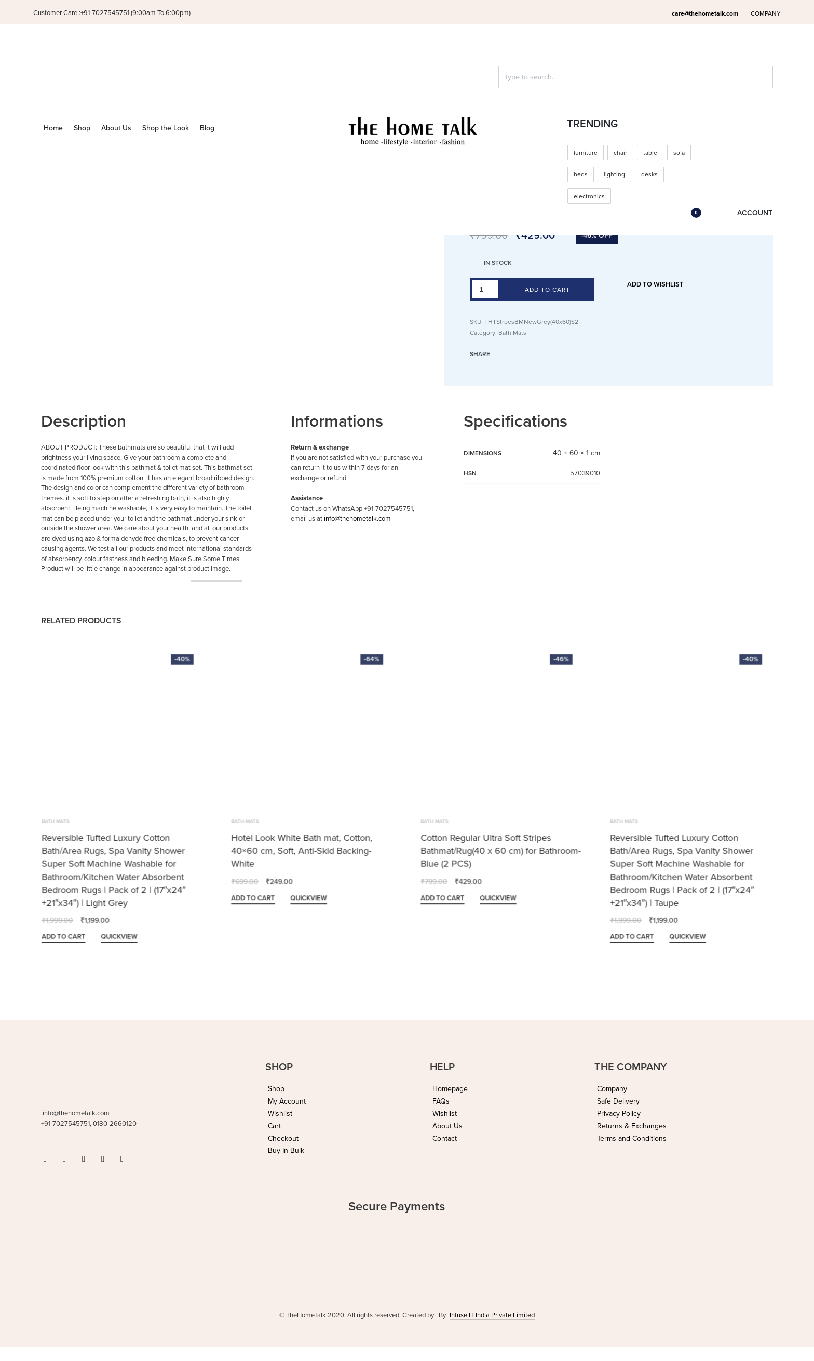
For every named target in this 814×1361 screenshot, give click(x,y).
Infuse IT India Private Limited (492, 1315)
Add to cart (547, 289)
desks (649, 174)
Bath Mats (512, 332)
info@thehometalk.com (357, 518)
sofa (679, 152)
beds (581, 174)
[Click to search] (503, 95)
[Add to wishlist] (650, 285)
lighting (614, 174)
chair (620, 152)
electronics (589, 196)
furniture (586, 152)
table (650, 152)
